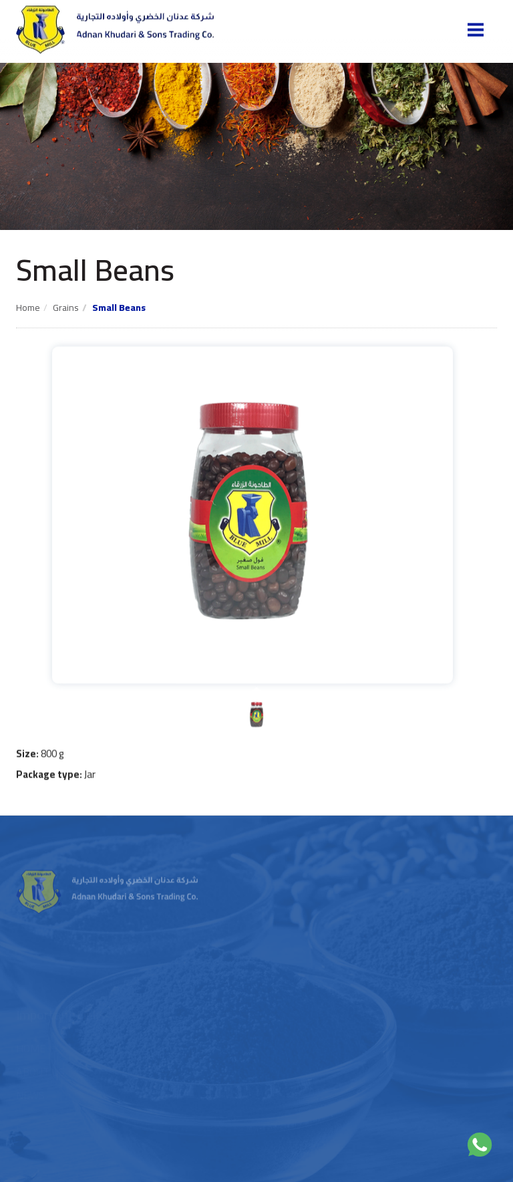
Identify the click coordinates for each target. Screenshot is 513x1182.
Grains (66, 307)
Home (28, 307)
